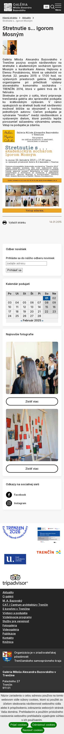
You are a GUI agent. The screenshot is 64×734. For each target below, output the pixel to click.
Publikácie (9, 633)
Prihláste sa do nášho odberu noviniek (30, 258)
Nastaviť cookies (33, 730)
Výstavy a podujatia (15, 613)
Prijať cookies (18, 724)
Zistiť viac (32, 401)
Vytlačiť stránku (14, 223)
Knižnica (8, 642)
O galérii (8, 596)
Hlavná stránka (10, 17)
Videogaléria (11, 629)
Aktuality (26, 17)
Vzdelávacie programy (17, 617)
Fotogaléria (10, 625)
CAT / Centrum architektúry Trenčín (25, 604)
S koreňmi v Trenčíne (16, 608)
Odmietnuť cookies (43, 724)
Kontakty (8, 637)
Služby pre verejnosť (16, 621)
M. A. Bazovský (12, 600)
